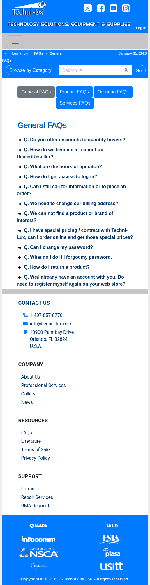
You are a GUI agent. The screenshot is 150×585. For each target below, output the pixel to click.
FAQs (26, 432)
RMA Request (35, 505)
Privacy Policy (35, 458)
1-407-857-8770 (46, 315)
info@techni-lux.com (51, 324)
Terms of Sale (35, 449)
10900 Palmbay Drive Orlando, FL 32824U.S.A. (52, 339)
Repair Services (37, 497)
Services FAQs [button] (75, 102)
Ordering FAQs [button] (113, 91)
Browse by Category (31, 70)
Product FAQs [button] (74, 91)
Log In (141, 28)
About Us (30, 377)
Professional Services (43, 385)
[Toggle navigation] (15, 41)
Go (138, 70)
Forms (28, 489)
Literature (31, 441)
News (27, 402)
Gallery (28, 394)
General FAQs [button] (36, 91)
